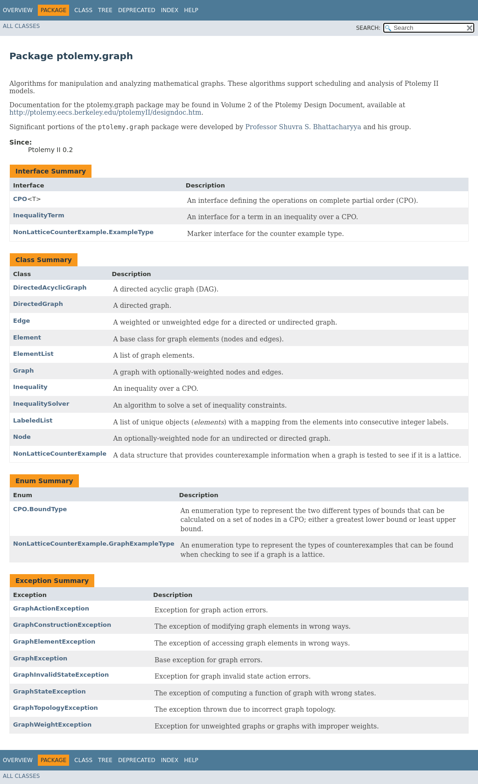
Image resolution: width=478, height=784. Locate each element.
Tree (105, 10)
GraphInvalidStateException (61, 674)
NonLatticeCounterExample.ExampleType (83, 232)
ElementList (33, 353)
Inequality (30, 386)
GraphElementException (54, 641)
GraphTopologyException (55, 707)
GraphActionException (51, 608)
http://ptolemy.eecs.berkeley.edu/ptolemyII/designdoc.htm (105, 112)
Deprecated (136, 10)
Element (27, 337)
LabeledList (32, 420)
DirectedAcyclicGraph (50, 287)
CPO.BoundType (40, 509)
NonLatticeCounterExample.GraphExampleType (94, 543)
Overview (18, 10)
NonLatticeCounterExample (59, 453)
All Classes (21, 26)
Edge (21, 320)
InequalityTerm (38, 215)
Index (170, 10)
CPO (20, 198)
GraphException (40, 658)
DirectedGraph (38, 303)
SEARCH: (368, 28)
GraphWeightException (52, 724)
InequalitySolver (41, 403)
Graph (23, 370)
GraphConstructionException (62, 624)
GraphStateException (49, 691)
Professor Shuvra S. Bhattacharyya (303, 127)
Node (22, 436)
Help (191, 10)
